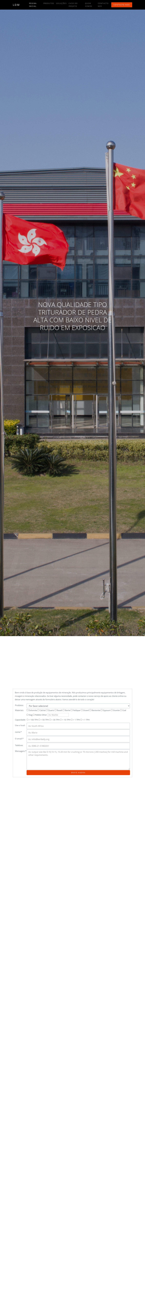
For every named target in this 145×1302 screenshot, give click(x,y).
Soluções (61, 3)
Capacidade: (20, 719)
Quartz (50, 710)
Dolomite (32, 710)
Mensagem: (20, 751)
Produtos (49, 3)
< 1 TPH (85, 719)
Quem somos (88, 4)
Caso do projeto (73, 4)
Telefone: (19, 745)
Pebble (37, 715)
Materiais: (19, 710)
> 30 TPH (54, 719)
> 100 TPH (32, 719)
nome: (18, 732)
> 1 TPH (75, 719)
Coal (123, 710)
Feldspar (75, 710)
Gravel (85, 710)
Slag (29, 715)
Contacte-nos (103, 4)
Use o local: (20, 725)
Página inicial (33, 4)
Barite (66, 710)
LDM (16, 5)
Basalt (58, 710)
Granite (115, 710)
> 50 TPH (43, 719)
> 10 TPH (65, 719)
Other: (55, 715)
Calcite (41, 710)
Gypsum (105, 710)
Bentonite (94, 710)
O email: (19, 738)
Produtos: (19, 705)
